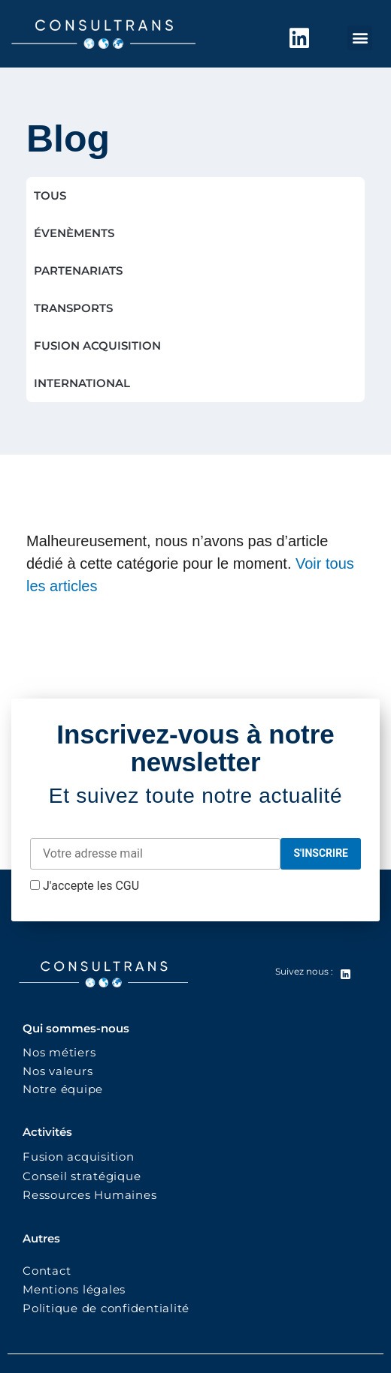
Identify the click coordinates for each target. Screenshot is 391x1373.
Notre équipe (63, 1089)
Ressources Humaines (89, 1195)
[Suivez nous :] (345, 975)
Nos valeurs (61, 1071)
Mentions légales (74, 1289)
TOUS (50, 195)
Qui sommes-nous (76, 1028)
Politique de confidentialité (108, 1308)
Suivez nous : (304, 971)
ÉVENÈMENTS (74, 233)
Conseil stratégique (82, 1176)
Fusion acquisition (82, 1156)
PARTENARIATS (78, 270)
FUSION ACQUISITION (97, 345)
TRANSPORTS (73, 308)
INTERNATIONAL (82, 383)
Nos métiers (59, 1052)
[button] (359, 38)
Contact (47, 1270)
